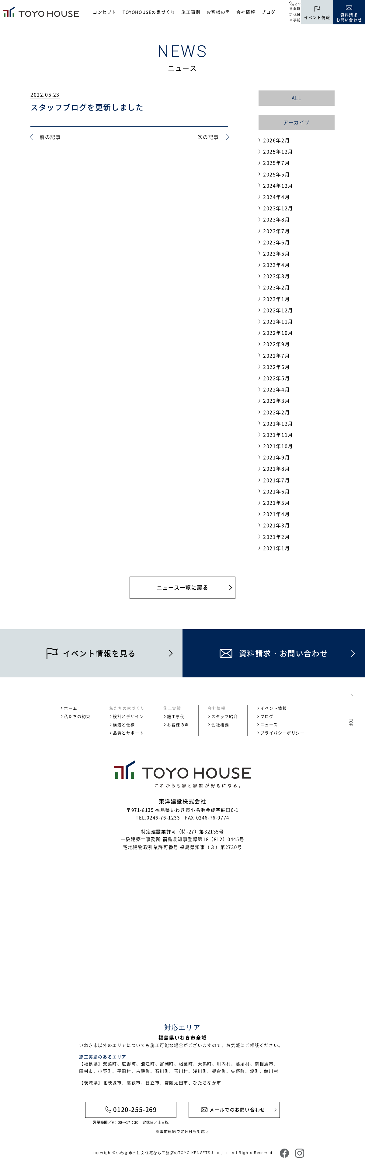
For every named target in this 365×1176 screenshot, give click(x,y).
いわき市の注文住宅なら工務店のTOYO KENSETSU (165, 1153)
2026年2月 (276, 140)
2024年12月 (278, 185)
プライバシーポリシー (282, 733)
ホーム (70, 708)
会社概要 (220, 724)
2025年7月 (276, 162)
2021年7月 (276, 480)
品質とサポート (128, 733)
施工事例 (190, 12)
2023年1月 (276, 298)
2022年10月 (278, 332)
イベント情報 (273, 708)
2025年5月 (276, 174)
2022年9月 (276, 344)
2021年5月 (276, 502)
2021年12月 (278, 423)
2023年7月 (276, 231)
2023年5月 (276, 253)
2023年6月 (276, 242)
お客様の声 (218, 12)
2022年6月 (276, 366)
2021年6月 (276, 491)
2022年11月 (278, 321)
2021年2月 (276, 536)
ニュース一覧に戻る (182, 587)
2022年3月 (276, 400)
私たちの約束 (77, 716)
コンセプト (104, 12)
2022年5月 (276, 378)
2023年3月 (276, 276)
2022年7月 (276, 355)
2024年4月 (276, 196)
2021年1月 (276, 548)
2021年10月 (278, 446)
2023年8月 (276, 219)
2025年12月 (278, 151)
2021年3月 (276, 525)
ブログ (268, 12)
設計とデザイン (128, 716)
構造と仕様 (124, 724)
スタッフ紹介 (224, 716)
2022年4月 (276, 389)
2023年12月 (278, 208)
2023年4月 (276, 264)
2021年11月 (278, 434)
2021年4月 (276, 513)
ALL (297, 97)
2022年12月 (278, 310)
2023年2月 (276, 287)
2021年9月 (276, 457)
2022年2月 (276, 412)
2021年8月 (276, 468)
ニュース (269, 724)
